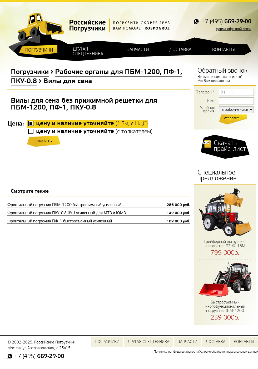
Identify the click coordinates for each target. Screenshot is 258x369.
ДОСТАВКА (180, 49)
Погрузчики (30, 72)
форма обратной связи (233, 29)
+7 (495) (225, 21)
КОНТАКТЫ (223, 49)
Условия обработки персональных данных (228, 352)
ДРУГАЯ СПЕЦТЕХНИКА (88, 51)
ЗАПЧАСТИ (138, 49)
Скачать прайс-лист (230, 146)
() (94, 131)
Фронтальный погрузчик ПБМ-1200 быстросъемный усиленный (98, 204)
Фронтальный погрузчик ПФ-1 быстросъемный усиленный (98, 221)
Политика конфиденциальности (176, 352)
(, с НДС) (92, 123)
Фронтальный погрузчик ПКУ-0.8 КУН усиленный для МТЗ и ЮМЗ (98, 213)
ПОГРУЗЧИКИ (39, 50)
